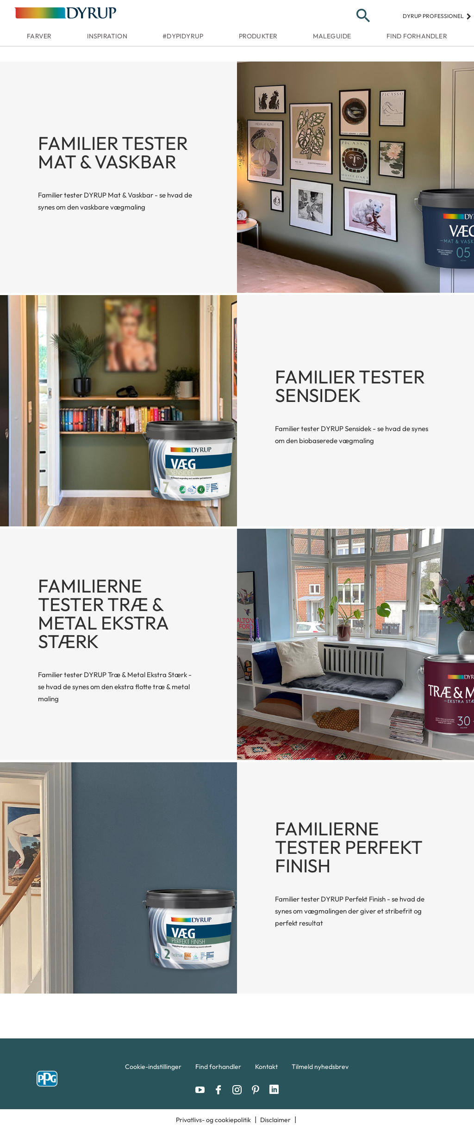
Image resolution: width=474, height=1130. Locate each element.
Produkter (258, 36)
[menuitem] (153, 1069)
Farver (39, 36)
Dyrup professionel (437, 15)
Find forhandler (417, 36)
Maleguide (332, 36)
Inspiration (107, 36)
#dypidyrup (182, 36)
